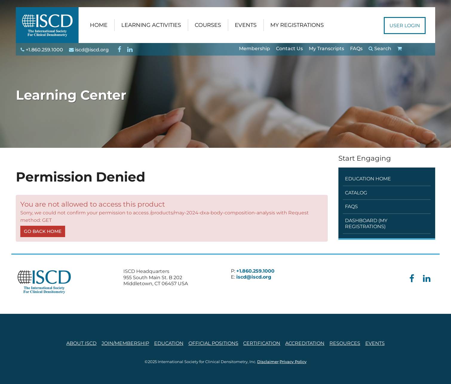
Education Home (368, 179)
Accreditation (304, 343)
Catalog (356, 193)
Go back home (43, 231)
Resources (344, 343)
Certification (261, 343)
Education (168, 343)
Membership (254, 48)
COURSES (208, 25)
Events (375, 343)
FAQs (356, 48)
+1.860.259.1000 (42, 50)
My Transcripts (326, 48)
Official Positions (213, 343)
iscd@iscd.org (89, 50)
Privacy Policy (293, 362)
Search (380, 48)
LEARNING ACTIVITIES (151, 25)
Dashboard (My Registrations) (366, 223)
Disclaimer (268, 362)
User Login (404, 25)
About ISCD (81, 343)
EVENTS (246, 25)
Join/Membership (125, 343)
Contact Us (289, 48)
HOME (99, 25)
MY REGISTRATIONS (297, 25)
